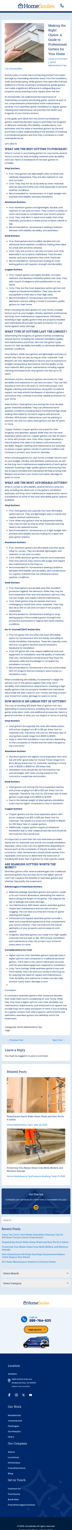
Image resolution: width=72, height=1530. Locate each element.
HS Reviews (14, 1462)
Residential (14, 1415)
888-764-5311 (40, 1320)
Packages (13, 1426)
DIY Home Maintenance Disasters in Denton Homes (29, 1261)
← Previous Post (15, 1040)
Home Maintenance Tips (29, 1027)
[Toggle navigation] (5, 5)
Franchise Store (16, 1468)
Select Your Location (21, 1386)
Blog (10, 1473)
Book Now (13, 1499)
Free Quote (34, 1329)
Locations (13, 1457)
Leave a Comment (57, 58)
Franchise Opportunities (21, 1504)
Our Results (14, 1431)
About (11, 1452)
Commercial (15, 1420)
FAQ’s (11, 1436)
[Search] (68, 1220)
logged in (22, 1055)
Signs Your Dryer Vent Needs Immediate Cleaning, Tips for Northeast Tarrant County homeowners (32, 1236)
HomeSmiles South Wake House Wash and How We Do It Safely (35, 1242)
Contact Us (14, 1488)
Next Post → (59, 1040)
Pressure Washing (41, 1176)
